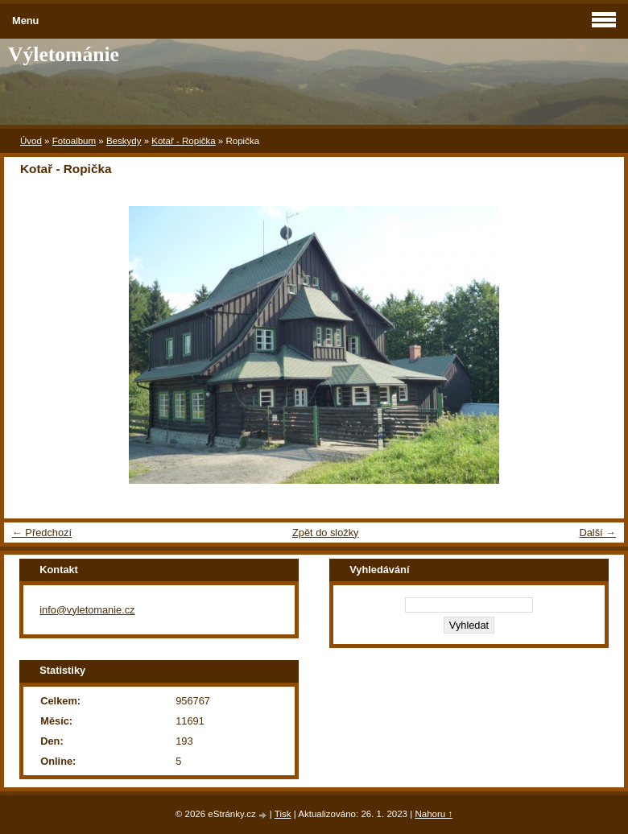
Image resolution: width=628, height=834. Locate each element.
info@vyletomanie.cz (86, 610)
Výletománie (63, 54)
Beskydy (124, 141)
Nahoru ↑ (433, 814)
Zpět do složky (325, 532)
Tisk (283, 814)
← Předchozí (42, 532)
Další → (597, 532)
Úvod (31, 141)
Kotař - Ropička (183, 141)
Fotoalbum (74, 141)
